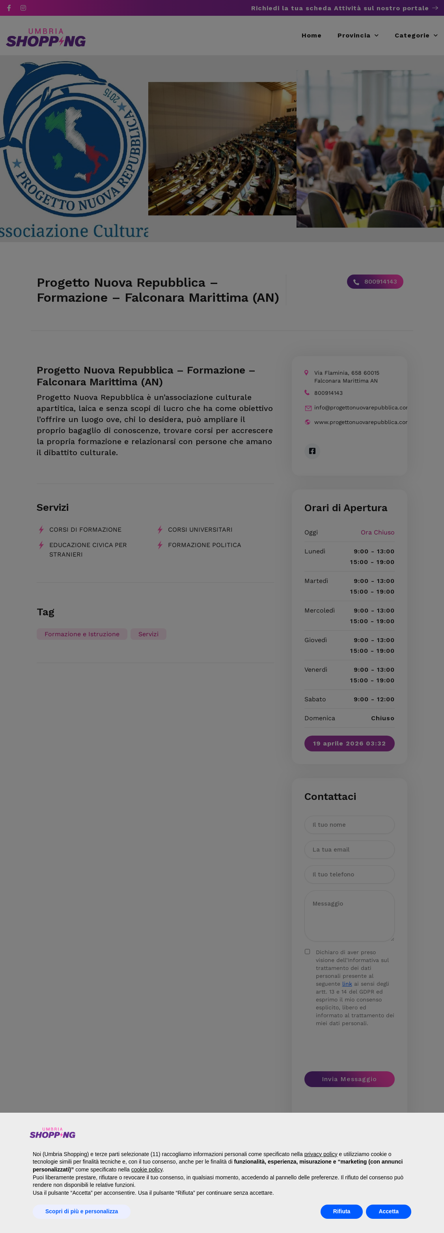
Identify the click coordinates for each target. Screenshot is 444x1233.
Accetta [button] (389, 1211)
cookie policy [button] (146, 1169)
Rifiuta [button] (342, 1211)
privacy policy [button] (321, 1154)
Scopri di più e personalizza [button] (81, 1211)
